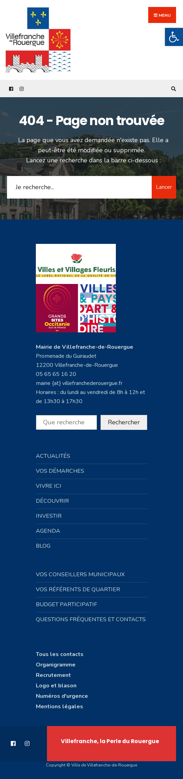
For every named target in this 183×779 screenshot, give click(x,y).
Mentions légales (59, 706)
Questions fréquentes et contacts (91, 619)
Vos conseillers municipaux (80, 574)
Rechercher (124, 422)
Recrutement (53, 675)
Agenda (48, 531)
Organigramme (55, 665)
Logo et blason (56, 685)
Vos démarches (60, 471)
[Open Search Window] (172, 89)
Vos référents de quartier (78, 589)
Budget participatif (66, 604)
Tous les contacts (59, 654)
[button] (174, 37)
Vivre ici (48, 486)
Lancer (164, 187)
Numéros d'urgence (62, 696)
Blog (43, 546)
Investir (49, 516)
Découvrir (52, 501)
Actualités (53, 456)
